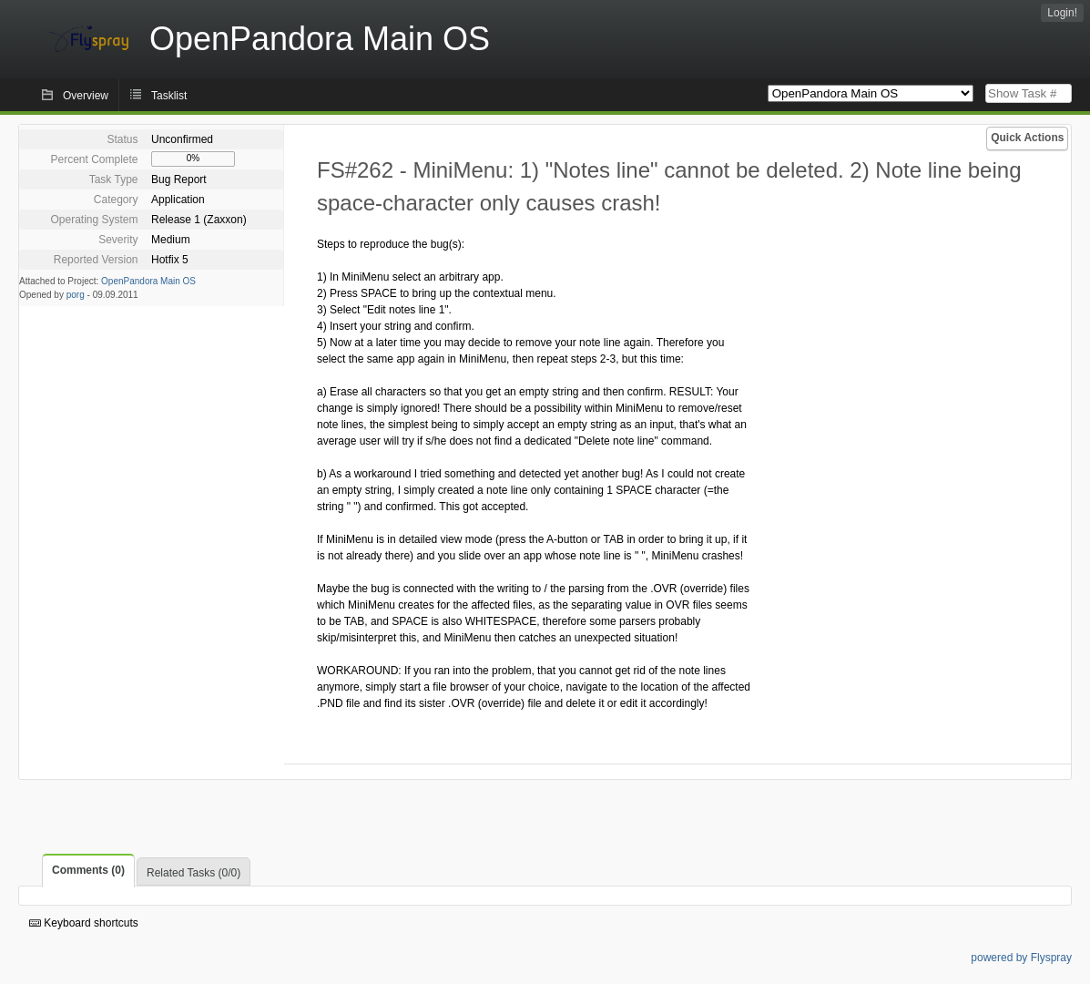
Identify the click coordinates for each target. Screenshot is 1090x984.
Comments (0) (88, 870)
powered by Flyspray (1021, 957)
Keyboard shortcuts (83, 923)
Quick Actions (1027, 137)
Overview (85, 95)
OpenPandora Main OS (148, 281)
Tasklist (169, 95)
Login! (1062, 12)
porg (75, 295)
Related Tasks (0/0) (193, 872)
